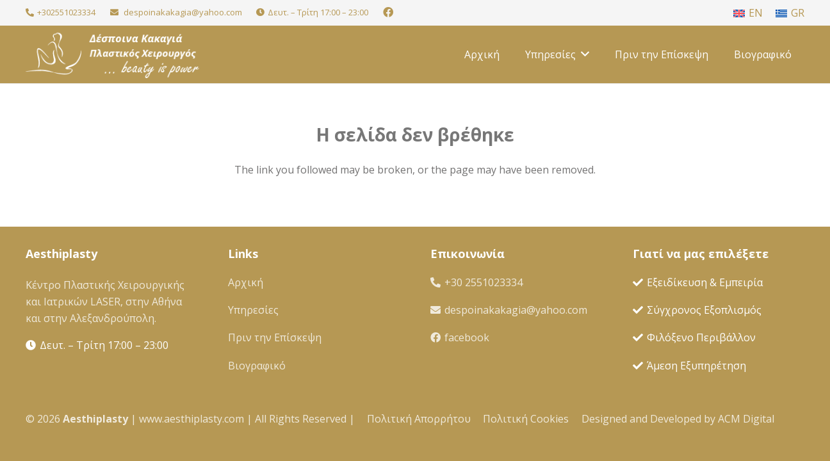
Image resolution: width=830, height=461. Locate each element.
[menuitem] (748, 13)
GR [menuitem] (797, 13)
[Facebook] (388, 12)
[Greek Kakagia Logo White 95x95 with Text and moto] (112, 55)
